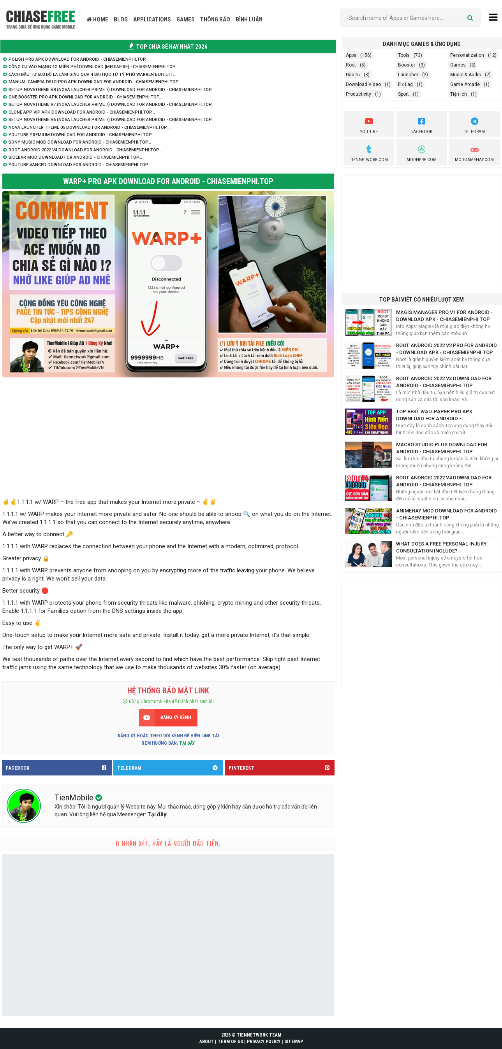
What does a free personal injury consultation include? (441, 547)
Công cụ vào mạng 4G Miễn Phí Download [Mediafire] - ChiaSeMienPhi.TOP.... (94, 66)
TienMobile (75, 797)
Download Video (363, 84)
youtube (369, 124)
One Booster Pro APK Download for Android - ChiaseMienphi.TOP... (85, 97)
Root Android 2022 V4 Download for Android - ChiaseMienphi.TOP (443, 481)
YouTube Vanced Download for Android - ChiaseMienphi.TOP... (80, 164)
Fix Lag (405, 84)
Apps (351, 55)
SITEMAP (293, 1041)
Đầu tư (353, 74)
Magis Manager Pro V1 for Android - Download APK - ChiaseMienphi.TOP (444, 315)
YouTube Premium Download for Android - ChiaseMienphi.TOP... (82, 134)
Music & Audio (465, 74)
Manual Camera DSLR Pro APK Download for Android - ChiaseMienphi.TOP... (95, 81)
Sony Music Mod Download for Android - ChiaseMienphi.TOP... (80, 142)
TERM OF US (230, 1041)
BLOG (121, 19)
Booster (406, 65)
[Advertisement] (168, 435)
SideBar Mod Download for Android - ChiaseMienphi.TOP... (75, 157)
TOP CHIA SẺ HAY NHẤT (168, 46)
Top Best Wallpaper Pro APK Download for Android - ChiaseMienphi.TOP (434, 415)
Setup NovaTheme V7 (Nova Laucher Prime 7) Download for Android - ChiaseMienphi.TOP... (112, 104)
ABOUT (206, 1041)
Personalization (467, 55)
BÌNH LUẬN (249, 19)
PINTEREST (282, 767)
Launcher (408, 74)
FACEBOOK (59, 767)
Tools (404, 55)
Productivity (358, 94)
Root (351, 65)
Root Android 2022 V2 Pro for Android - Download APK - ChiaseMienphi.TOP (446, 348)
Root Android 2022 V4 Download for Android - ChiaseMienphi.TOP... (85, 150)
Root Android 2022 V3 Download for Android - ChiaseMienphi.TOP (443, 381)
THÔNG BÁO (215, 19)
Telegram (474, 124)
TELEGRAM (170, 767)
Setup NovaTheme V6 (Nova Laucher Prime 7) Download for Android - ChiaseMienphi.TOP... (112, 119)
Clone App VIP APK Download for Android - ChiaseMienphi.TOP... (82, 112)
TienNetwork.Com (369, 152)
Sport (403, 94)
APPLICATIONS (152, 19)
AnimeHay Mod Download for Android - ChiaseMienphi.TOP (446, 514)
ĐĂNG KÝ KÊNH (175, 717)
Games (458, 65)
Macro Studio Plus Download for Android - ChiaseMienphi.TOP (441, 448)
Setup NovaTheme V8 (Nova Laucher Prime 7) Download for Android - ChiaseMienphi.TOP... (112, 89)
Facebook (421, 124)
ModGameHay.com (474, 152)
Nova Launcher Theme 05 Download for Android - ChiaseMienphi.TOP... (89, 127)
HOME (97, 19)
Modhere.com (422, 152)
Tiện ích (458, 94)
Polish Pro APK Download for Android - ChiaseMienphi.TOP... (79, 59)
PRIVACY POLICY (263, 1041)
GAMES (185, 19)
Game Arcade (465, 84)
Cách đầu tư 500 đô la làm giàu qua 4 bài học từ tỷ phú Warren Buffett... (92, 74)
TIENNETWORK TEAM (259, 1035)
